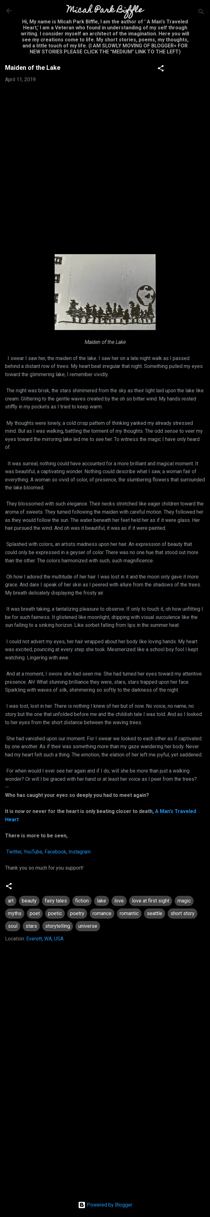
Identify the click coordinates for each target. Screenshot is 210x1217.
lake (101, 901)
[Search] (201, 12)
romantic (129, 913)
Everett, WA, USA (44, 939)
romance (102, 913)
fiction (82, 901)
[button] (161, 69)
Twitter (13, 852)
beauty (29, 901)
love (119, 901)
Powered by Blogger (105, 1205)
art (11, 901)
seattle (154, 913)
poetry (77, 913)
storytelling (57, 926)
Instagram (80, 852)
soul (12, 926)
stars (31, 926)
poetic (55, 913)
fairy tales (56, 901)
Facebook (55, 852)
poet (35, 913)
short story (183, 913)
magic (184, 901)
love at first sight (150, 901)
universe (87, 926)
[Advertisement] (105, 1136)
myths (14, 913)
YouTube (33, 852)
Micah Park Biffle (105, 11)
